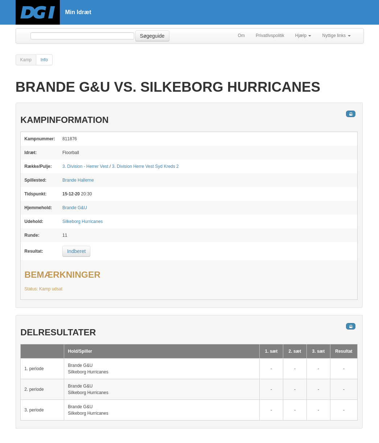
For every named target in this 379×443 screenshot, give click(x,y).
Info (44, 59)
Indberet (76, 251)
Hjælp (303, 35)
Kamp (26, 59)
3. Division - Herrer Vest (85, 166)
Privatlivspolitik (270, 35)
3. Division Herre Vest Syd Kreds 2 (145, 166)
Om (241, 35)
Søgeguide (152, 36)
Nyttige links (336, 35)
